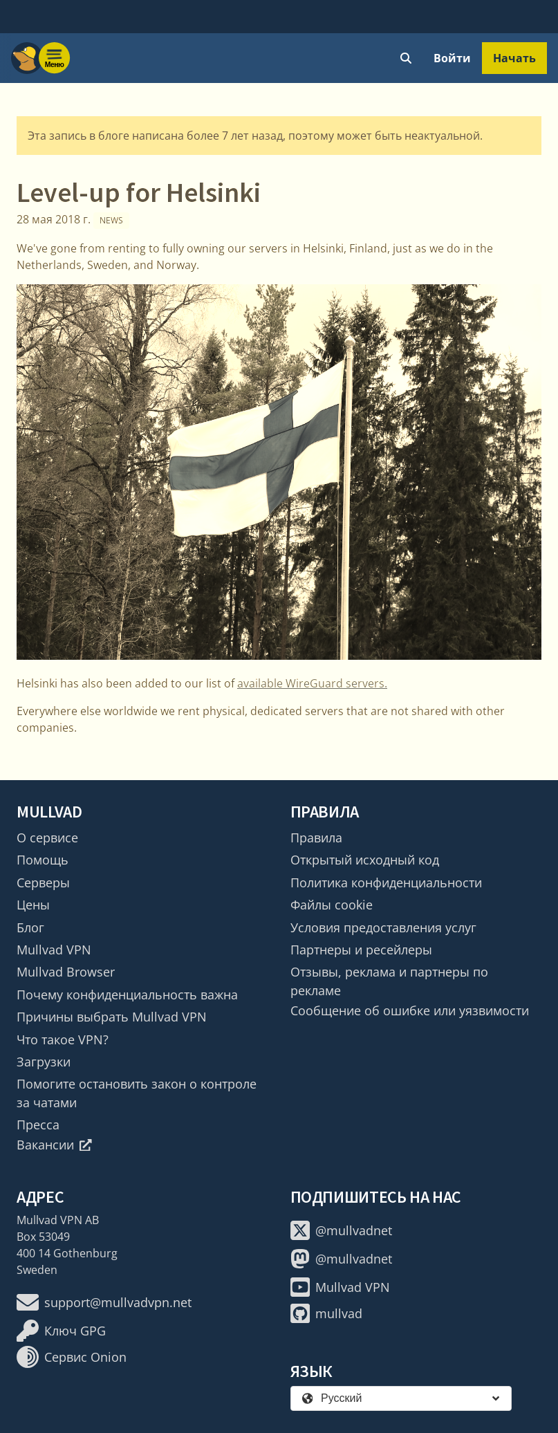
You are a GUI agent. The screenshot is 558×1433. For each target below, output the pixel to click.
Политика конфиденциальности (386, 882)
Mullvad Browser (66, 971)
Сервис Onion (72, 1357)
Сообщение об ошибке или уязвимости (409, 1010)
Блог (30, 927)
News (111, 220)
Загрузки (44, 1061)
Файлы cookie (331, 904)
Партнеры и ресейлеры (361, 949)
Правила (316, 837)
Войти (452, 58)
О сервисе (47, 837)
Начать (514, 58)
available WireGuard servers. (312, 683)
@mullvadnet (341, 1230)
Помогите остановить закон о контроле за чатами (137, 1092)
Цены (33, 904)
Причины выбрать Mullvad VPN (112, 1016)
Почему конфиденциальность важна (127, 994)
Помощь (42, 859)
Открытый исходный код (364, 859)
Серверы (43, 882)
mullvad (326, 1313)
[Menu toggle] (55, 58)
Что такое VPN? (63, 1039)
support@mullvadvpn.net (104, 1302)
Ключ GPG (61, 1331)
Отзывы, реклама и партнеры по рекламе (389, 980)
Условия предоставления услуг (383, 927)
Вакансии (54, 1144)
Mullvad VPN (54, 949)
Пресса (38, 1124)
